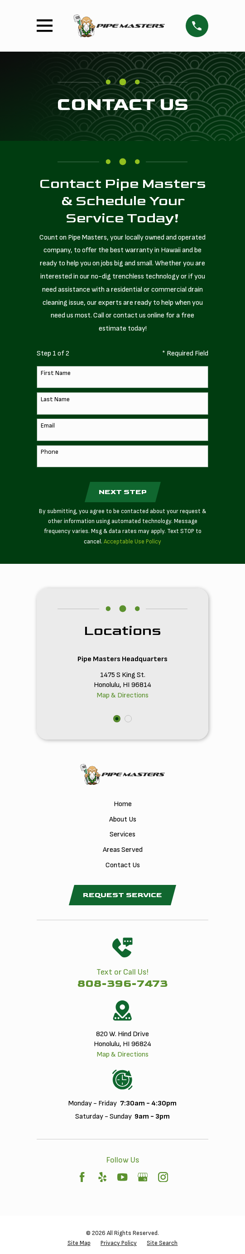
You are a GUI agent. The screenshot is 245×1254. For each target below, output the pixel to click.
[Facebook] (82, 1177)
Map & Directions (123, 695)
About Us (122, 819)
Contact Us (123, 865)
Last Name (55, 399)
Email (48, 425)
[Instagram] (163, 1177)
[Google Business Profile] (143, 1177)
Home (123, 804)
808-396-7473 (122, 983)
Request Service (122, 895)
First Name (56, 373)
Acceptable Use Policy (132, 541)
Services (122, 834)
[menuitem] (79, 1243)
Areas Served (123, 850)
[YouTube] (122, 1177)
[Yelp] (102, 1177)
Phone (49, 452)
